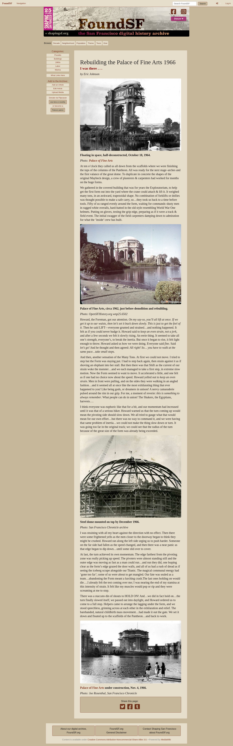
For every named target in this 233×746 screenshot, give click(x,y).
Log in (228, 3)
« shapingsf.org (56, 33)
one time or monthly (57, 102)
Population (81, 43)
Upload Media (58, 92)
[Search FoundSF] (184, 3)
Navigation (21, 3)
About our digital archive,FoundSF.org (73, 731)
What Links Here (58, 75)
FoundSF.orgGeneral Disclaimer (116, 731)
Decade (56, 43)
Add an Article (58, 85)
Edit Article (57, 88)
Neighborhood (68, 43)
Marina (58, 70)
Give (105, 43)
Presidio (57, 55)
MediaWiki (166, 739)
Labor (57, 66)
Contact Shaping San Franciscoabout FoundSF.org (159, 731)
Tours (98, 43)
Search (203, 4)
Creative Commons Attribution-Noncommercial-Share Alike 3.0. (117, 739)
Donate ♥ (178, 18)
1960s (57, 62)
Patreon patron (57, 110)
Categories (57, 51)
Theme (91, 43)
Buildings (58, 59)
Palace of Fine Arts (101, 160)
